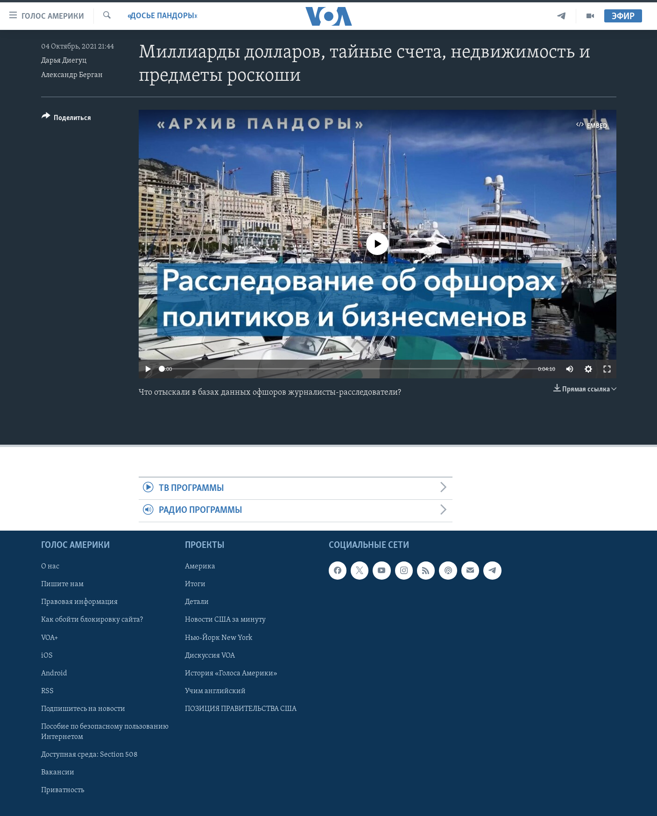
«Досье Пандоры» (162, 16)
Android (54, 673)
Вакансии (57, 772)
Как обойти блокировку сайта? (92, 620)
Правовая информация (79, 602)
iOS (47, 655)
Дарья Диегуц (63, 60)
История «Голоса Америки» (231, 673)
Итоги (195, 584)
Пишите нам (62, 584)
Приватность (62, 790)
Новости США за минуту (225, 620)
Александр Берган (72, 75)
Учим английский (215, 691)
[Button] (67, 119)
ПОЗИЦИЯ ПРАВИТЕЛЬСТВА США (241, 708)
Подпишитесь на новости (83, 708)
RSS (47, 691)
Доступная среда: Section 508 (89, 755)
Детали (197, 602)
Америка (200, 566)
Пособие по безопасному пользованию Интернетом (105, 732)
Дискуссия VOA (210, 655)
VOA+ (49, 637)
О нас (50, 566)
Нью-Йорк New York (218, 637)
